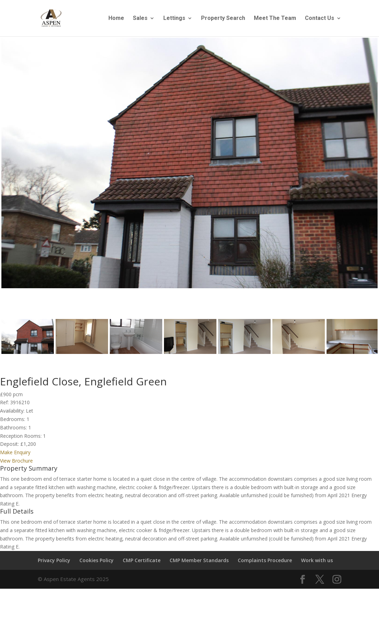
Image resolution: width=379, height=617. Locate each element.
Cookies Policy (96, 564)
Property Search (223, 18)
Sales (140, 18)
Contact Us (319, 18)
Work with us (317, 564)
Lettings (174, 18)
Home (116, 18)
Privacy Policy (54, 564)
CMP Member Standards (199, 564)
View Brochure (16, 465)
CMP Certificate (141, 564)
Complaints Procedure (265, 564)
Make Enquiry (15, 456)
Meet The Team (275, 18)
